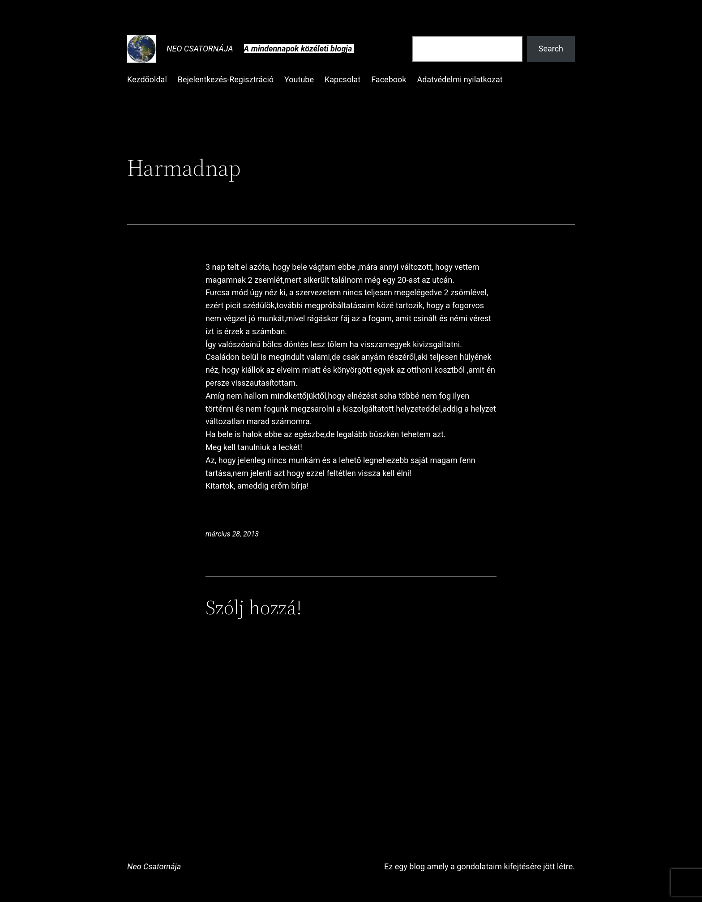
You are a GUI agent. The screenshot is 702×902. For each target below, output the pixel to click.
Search (551, 48)
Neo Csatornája (200, 48)
